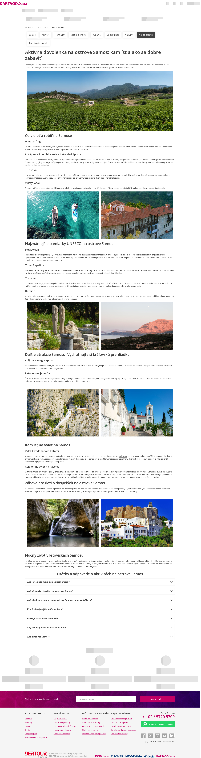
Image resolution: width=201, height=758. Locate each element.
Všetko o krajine (78, 34)
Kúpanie (97, 34)
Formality (60, 34)
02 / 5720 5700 (161, 716)
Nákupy (128, 34)
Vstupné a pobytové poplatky (94, 733)
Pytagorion (124, 159)
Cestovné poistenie (90, 718)
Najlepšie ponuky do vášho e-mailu (42, 699)
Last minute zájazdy (119, 722)
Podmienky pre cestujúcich (93, 726)
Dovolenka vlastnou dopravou (123, 730)
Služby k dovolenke (90, 730)
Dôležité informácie (62, 733)
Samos (32, 34)
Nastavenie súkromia (62, 730)
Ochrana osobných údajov (65, 726)
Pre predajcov (31, 733)
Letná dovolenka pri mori (121, 718)
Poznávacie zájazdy (38, 43)
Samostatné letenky (119, 733)
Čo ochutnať (113, 34)
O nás (27, 730)
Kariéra (28, 726)
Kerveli (115, 159)
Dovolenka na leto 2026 (121, 726)
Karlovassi (107, 159)
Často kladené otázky (91, 722)
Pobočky (28, 722)
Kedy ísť (45, 34)
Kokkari (134, 159)
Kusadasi (29, 491)
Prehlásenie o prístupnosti (36, 737)
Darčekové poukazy (62, 722)
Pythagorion (164, 563)
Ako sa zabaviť (146, 34)
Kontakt (28, 718)
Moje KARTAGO (60, 718)
